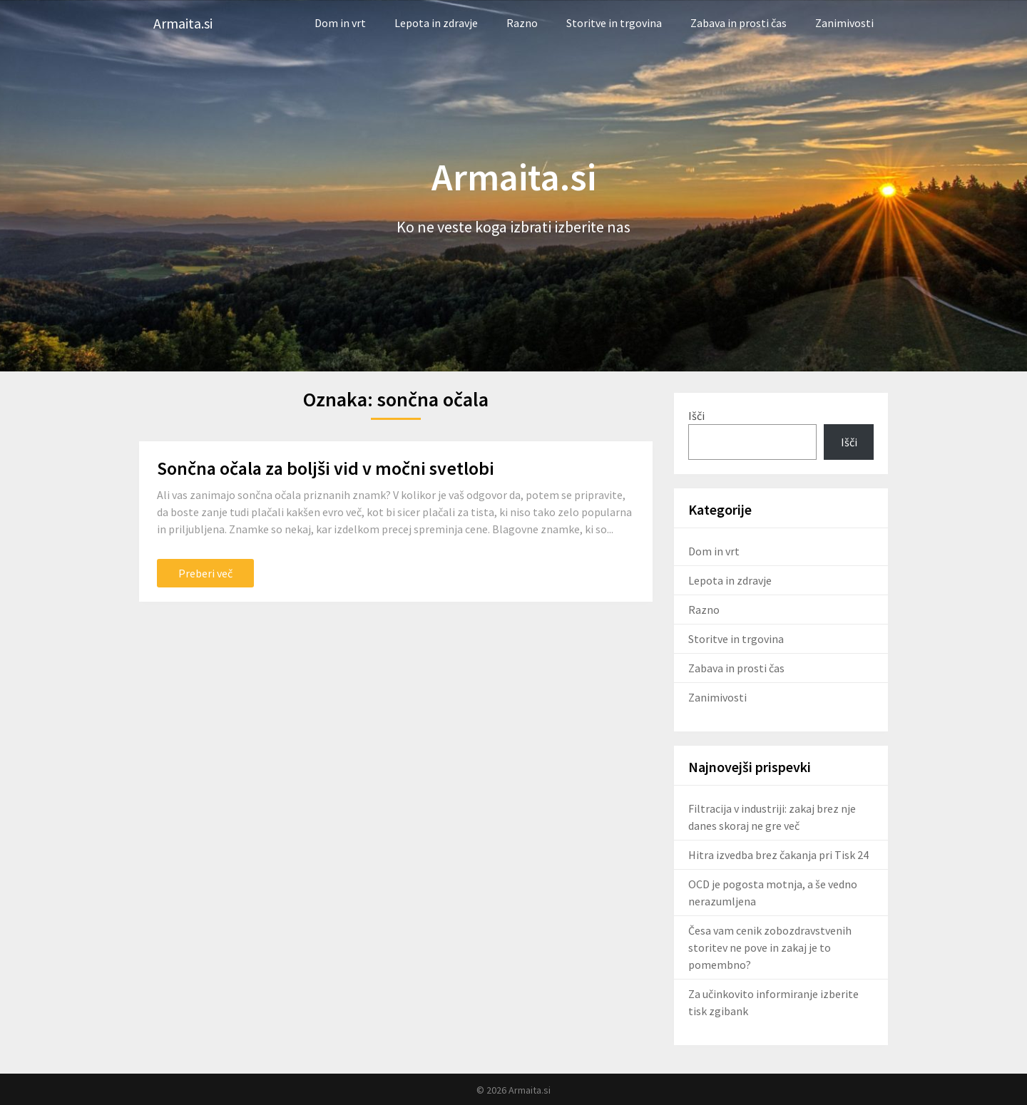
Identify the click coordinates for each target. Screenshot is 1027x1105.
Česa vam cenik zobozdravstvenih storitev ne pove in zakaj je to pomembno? (770, 947)
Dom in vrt (340, 23)
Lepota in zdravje (436, 23)
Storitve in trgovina (614, 23)
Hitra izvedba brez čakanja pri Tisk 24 (778, 855)
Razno (522, 23)
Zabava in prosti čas (738, 23)
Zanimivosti (844, 23)
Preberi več (205, 573)
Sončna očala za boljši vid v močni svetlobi (325, 468)
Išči (696, 415)
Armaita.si (183, 23)
